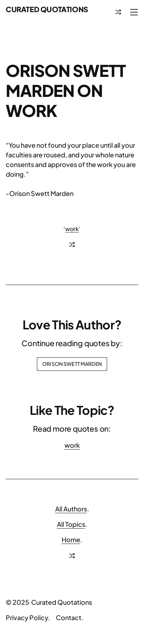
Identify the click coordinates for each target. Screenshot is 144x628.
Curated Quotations (47, 9)
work (72, 228)
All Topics (71, 524)
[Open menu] (134, 12)
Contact (68, 617)
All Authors (71, 509)
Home (71, 539)
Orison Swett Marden (72, 363)
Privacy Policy (27, 617)
